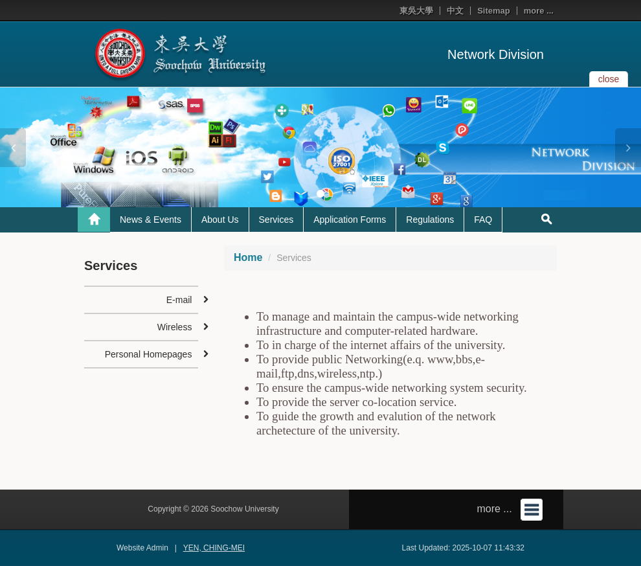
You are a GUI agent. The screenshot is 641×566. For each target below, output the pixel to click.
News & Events (150, 219)
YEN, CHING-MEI (214, 547)
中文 (455, 10)
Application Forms (349, 219)
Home (248, 257)
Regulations (430, 219)
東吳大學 (416, 10)
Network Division (495, 54)
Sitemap (493, 10)
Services (276, 219)
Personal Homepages (148, 354)
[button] (13, 147)
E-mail (179, 300)
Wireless (174, 327)
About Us (220, 219)
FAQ (483, 219)
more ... (539, 10)
